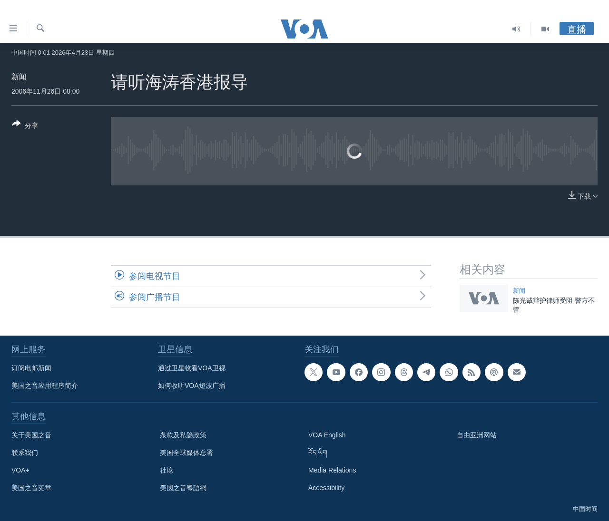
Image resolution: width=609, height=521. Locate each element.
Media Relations (332, 470)
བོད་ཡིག (317, 452)
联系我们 (24, 452)
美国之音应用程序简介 (44, 385)
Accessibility (326, 488)
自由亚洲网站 (477, 435)
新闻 (19, 77)
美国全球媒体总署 (186, 452)
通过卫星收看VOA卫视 (192, 368)
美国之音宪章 (31, 488)
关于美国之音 (31, 435)
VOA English (327, 435)
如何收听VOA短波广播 (192, 385)
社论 (166, 470)
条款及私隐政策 (183, 435)
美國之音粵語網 (183, 488)
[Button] (25, 126)
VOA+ (20, 470)
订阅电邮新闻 (31, 368)
